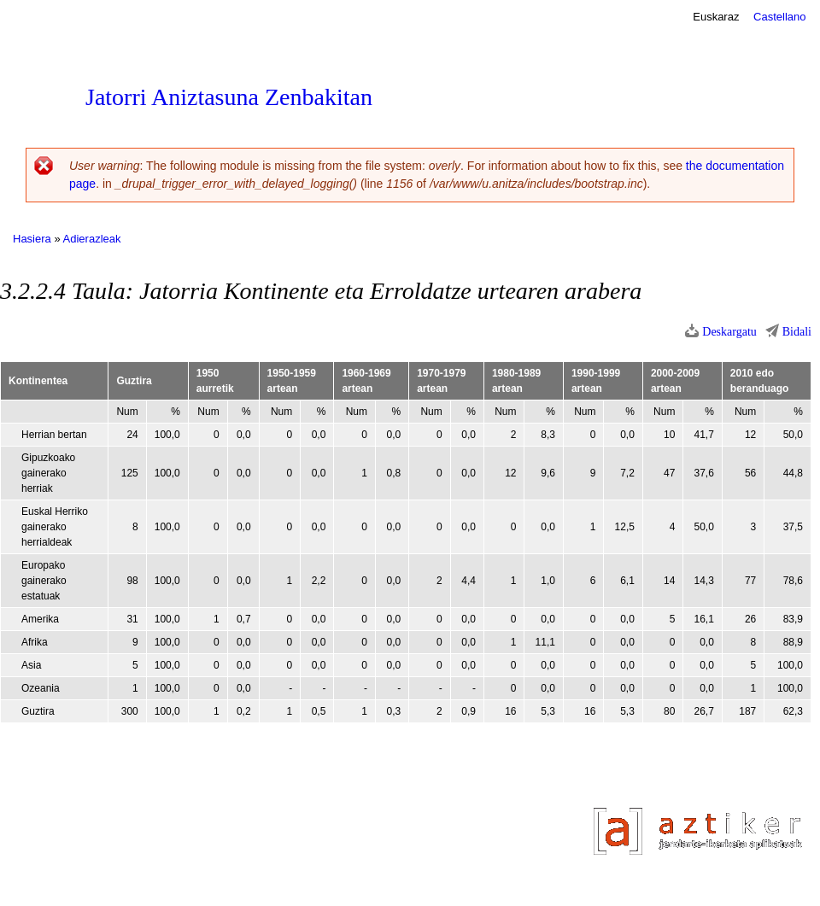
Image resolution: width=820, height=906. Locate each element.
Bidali (796, 331)
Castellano (779, 16)
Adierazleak (92, 238)
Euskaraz (716, 16)
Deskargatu (729, 331)
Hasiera (32, 238)
